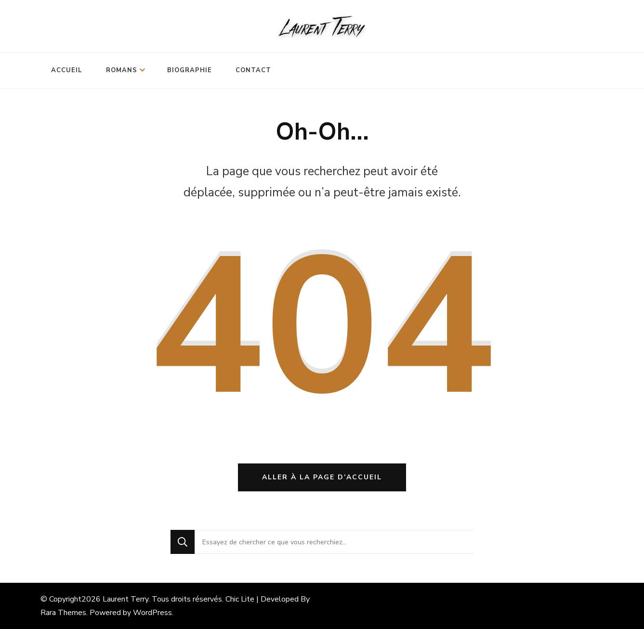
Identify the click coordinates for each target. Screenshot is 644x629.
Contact (253, 70)
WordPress (152, 612)
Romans (121, 70)
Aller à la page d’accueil (322, 477)
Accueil (66, 70)
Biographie (189, 70)
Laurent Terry (125, 599)
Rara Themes (63, 612)
